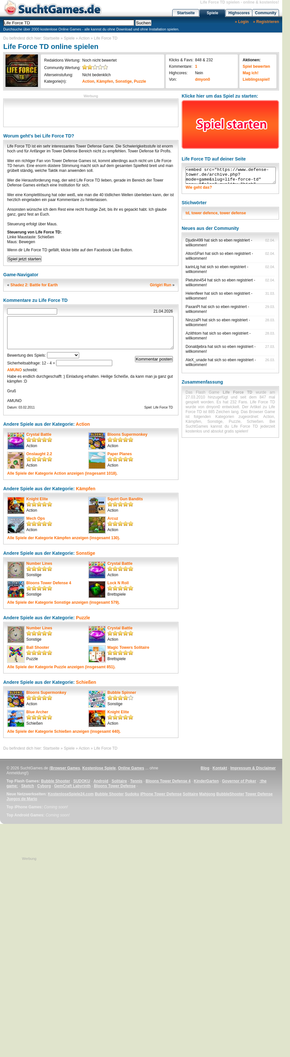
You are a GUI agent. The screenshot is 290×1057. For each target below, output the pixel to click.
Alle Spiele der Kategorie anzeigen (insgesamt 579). (63, 602)
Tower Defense (258, 794)
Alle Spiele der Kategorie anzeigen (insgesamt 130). (63, 538)
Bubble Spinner (121, 692)
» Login (242, 21)
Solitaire (119, 781)
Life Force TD (105, 38)
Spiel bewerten (256, 66)
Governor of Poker (239, 781)
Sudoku (132, 794)
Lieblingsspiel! (256, 79)
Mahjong (207, 794)
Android (100, 781)
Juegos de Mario (21, 799)
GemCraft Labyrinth (72, 786)
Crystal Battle (38, 434)
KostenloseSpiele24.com (70, 794)
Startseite (186, 13)
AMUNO (14, 370)
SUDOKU (81, 781)
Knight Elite (37, 499)
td (187, 213)
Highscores (238, 13)
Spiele (212, 13)
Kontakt (219, 768)
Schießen (86, 682)
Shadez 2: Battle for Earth (34, 285)
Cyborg (44, 786)
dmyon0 (202, 79)
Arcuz (112, 518)
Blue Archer (37, 712)
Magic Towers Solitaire (128, 647)
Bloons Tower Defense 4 (48, 583)
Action (84, 38)
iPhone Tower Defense (161, 794)
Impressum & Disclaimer (253, 768)
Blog (205, 768)
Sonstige (123, 81)
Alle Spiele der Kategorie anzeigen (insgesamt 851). (61, 667)
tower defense (233, 213)
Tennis (136, 781)
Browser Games (65, 768)
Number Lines (39, 563)
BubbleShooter (230, 794)
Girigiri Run (160, 285)
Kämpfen (105, 81)
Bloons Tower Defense (114, 786)
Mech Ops (35, 518)
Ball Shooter (37, 647)
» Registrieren (266, 21)
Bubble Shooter (55, 781)
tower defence (204, 213)
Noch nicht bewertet (99, 60)
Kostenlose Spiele (99, 768)
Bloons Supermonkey (127, 434)
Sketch (27, 786)
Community (265, 13)
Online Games (131, 768)
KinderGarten (206, 781)
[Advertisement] (91, 112)
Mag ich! (251, 73)
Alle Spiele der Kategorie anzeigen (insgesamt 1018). (62, 473)
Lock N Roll (118, 583)
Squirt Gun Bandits (125, 499)
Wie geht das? (199, 187)
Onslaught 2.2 (39, 454)
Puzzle (140, 81)
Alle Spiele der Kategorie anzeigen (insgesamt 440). (64, 731)
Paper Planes (119, 454)
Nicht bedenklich (96, 75)
